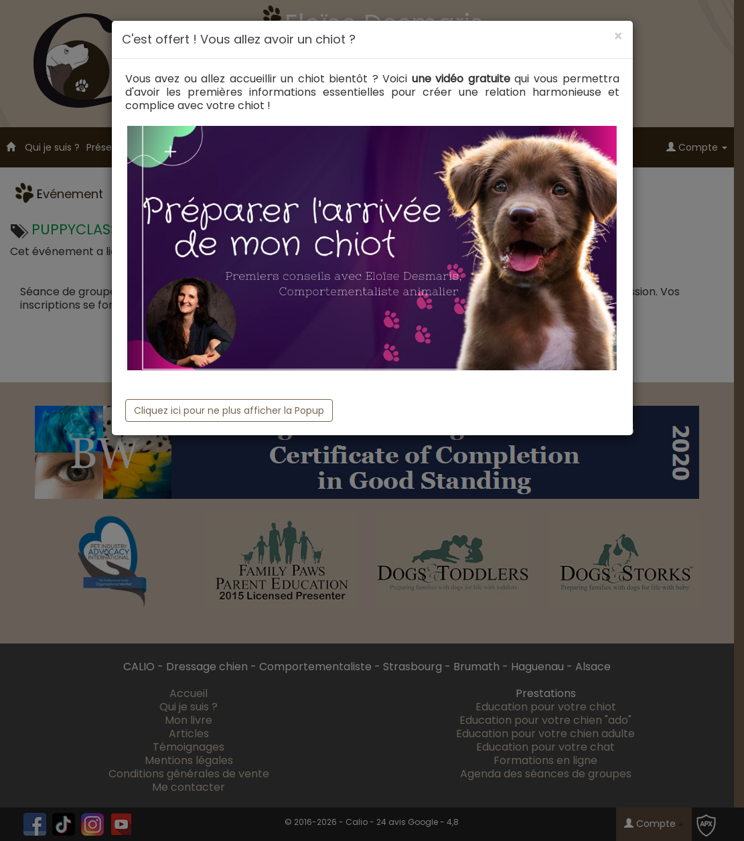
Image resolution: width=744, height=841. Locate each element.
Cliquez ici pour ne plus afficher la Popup (229, 410)
